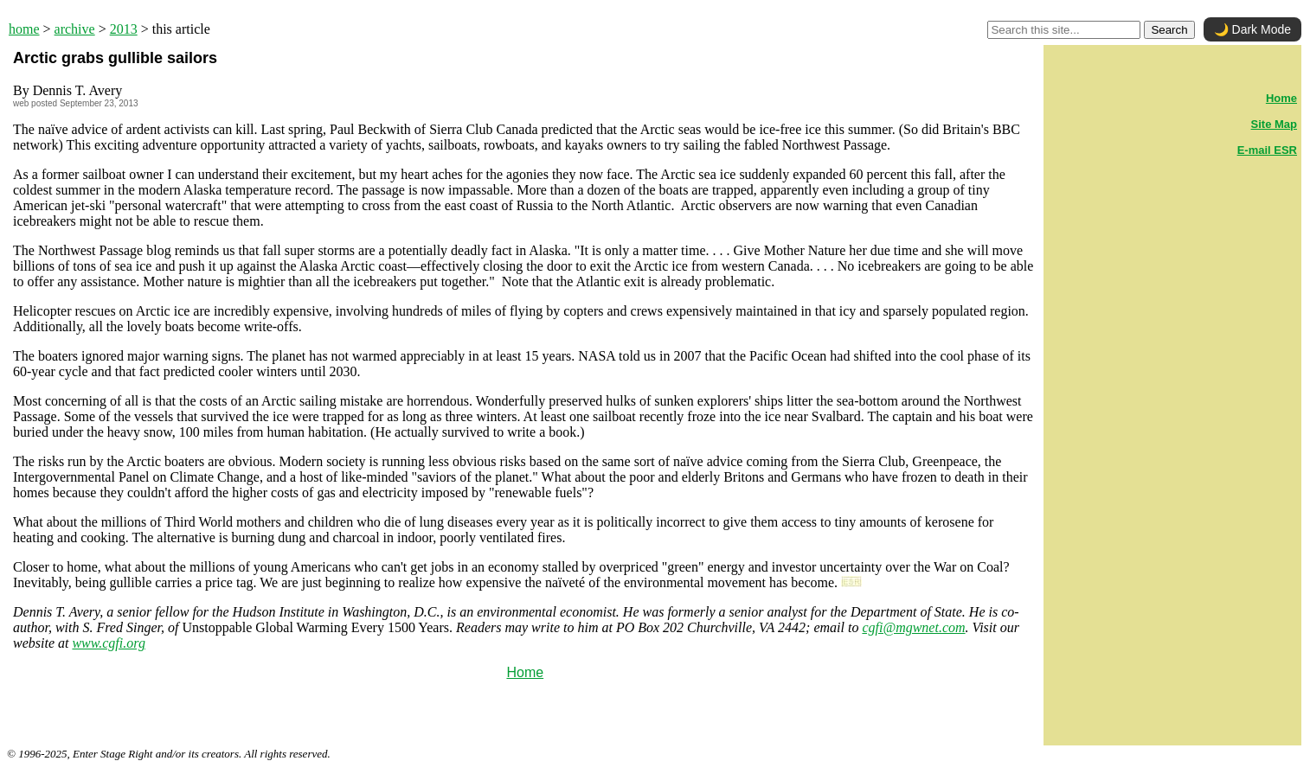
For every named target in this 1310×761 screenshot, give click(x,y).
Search (1169, 29)
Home (524, 672)
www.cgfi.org (108, 643)
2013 (124, 29)
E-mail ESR (1267, 150)
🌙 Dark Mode (1252, 29)
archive (75, 29)
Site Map (1274, 124)
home (24, 29)
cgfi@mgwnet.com (913, 627)
